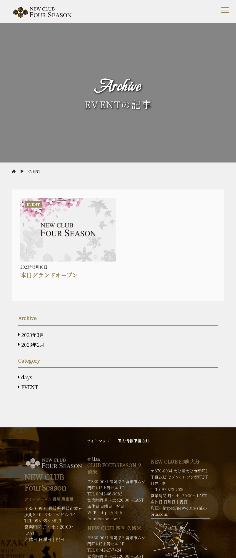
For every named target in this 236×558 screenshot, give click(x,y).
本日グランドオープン (49, 275)
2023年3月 (32, 334)
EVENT (29, 387)
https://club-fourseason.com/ (105, 516)
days (26, 377)
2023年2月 (33, 344)
